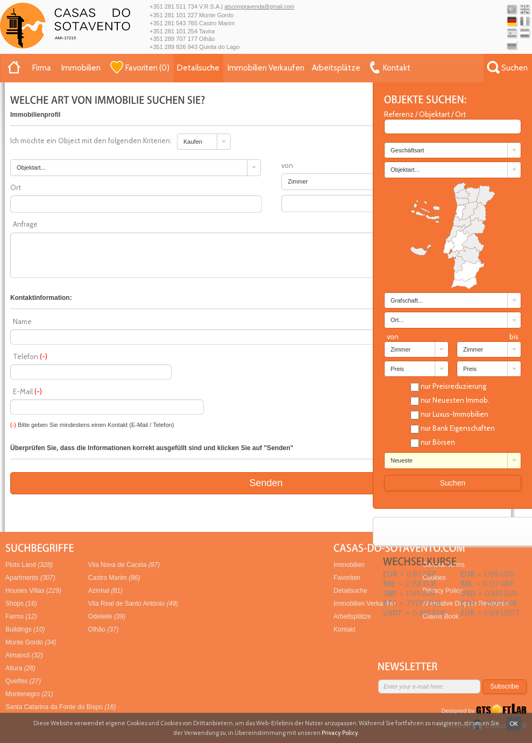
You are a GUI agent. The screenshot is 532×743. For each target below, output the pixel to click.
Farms (21, 616)
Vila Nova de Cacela (124, 565)
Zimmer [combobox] (400, 349)
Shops (21, 603)
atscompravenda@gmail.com (259, 7)
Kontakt (345, 629)
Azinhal (105, 590)
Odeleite (106, 616)
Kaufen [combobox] (192, 141)
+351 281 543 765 (173, 23)
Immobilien (81, 68)
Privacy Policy (340, 733)
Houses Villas (33, 590)
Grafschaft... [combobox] (407, 300)
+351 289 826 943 (173, 47)
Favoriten (347, 577)
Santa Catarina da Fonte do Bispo (60, 707)
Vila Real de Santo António (133, 603)
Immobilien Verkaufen (266, 68)
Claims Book (440, 616)
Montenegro (29, 694)
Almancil (24, 655)
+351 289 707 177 (173, 39)
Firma (41, 68)
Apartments (30, 577)
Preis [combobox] (397, 369)
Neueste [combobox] (402, 460)
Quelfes (23, 681)
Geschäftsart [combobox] (407, 150)
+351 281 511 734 (173, 6)
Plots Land (29, 565)
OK (513, 723)
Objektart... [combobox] (405, 169)
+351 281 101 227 (173, 15)
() (139, 67)
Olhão (103, 629)
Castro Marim (114, 577)
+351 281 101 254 (173, 31)
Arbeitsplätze (336, 68)
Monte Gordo (30, 642)
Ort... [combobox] (397, 320)
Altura (20, 668)
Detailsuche (198, 68)
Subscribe (504, 686)
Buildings (25, 629)
